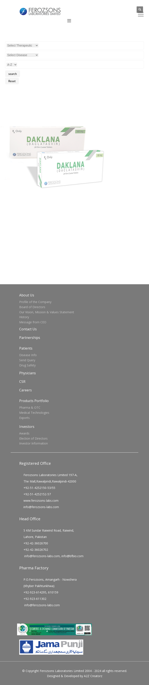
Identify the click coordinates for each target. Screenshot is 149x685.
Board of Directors (32, 307)
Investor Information (33, 443)
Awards (24, 433)
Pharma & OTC (29, 407)
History (24, 317)
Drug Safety (27, 365)
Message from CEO (32, 322)
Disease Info (28, 355)
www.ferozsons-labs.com (40, 500)
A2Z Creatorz (93, 676)
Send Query (27, 360)
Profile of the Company (35, 302)
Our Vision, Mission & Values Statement (46, 312)
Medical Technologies (34, 413)
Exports (24, 418)
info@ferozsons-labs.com (41, 507)
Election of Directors (33, 438)
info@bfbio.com (72, 556)
